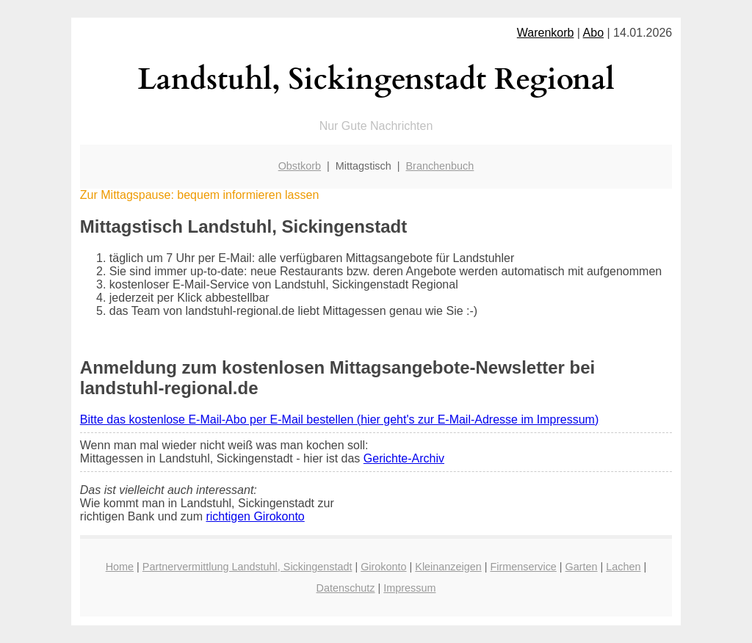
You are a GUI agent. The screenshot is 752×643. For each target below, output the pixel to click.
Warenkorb (545, 32)
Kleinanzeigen (448, 567)
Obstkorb (299, 166)
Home (120, 567)
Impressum (409, 588)
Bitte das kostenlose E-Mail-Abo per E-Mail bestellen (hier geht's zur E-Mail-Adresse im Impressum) (339, 419)
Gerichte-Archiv (404, 458)
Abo (593, 32)
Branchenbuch (440, 166)
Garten (581, 567)
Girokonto (383, 567)
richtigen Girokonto (255, 516)
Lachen (623, 567)
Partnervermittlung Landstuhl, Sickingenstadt (247, 567)
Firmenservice (523, 567)
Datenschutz (346, 588)
